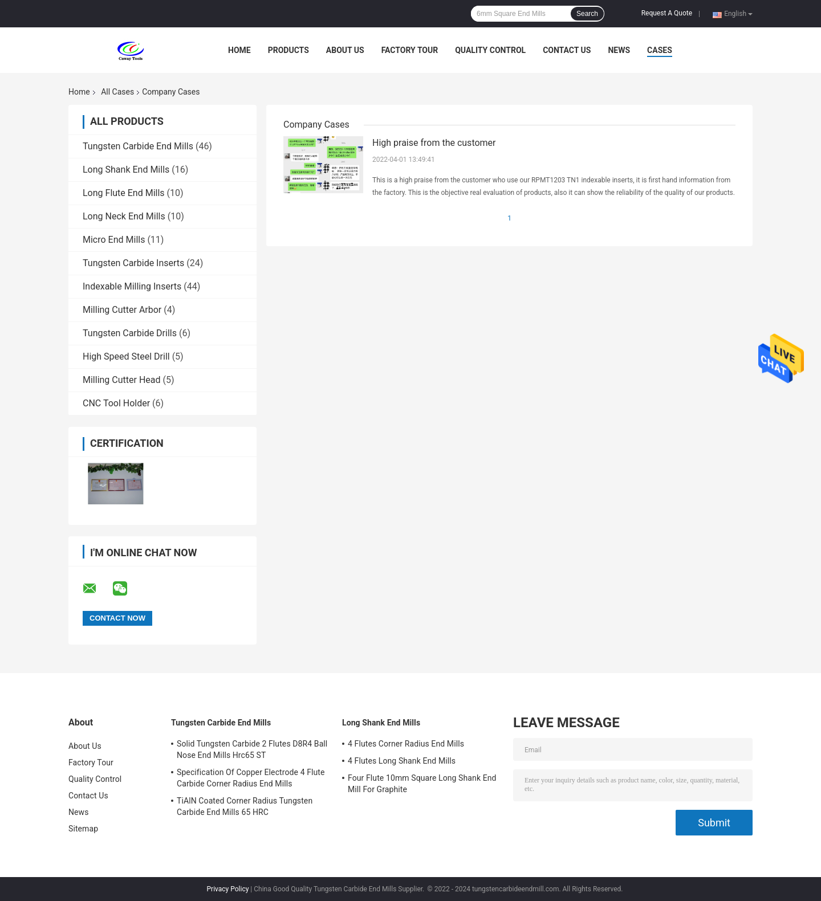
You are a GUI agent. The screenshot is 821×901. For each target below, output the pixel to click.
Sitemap (83, 828)
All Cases (117, 91)
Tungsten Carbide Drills (130, 333)
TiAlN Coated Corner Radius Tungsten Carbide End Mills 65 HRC (244, 806)
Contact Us (567, 50)
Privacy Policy (228, 889)
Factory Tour (409, 50)
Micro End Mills (114, 239)
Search (587, 14)
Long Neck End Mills (124, 216)
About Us (345, 50)
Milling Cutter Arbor (122, 309)
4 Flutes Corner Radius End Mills (406, 743)
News (619, 50)
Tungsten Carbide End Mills (138, 146)
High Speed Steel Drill (126, 356)
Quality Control (490, 50)
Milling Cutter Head (122, 379)
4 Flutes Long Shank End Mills (402, 760)
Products (288, 50)
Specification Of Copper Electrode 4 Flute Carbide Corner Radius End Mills (251, 778)
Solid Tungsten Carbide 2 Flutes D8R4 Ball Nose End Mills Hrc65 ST (252, 749)
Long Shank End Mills (126, 169)
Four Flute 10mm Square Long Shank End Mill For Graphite (422, 783)
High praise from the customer (434, 142)
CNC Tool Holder (116, 403)
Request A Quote (666, 13)
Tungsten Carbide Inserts (133, 263)
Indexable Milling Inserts (132, 286)
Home (239, 50)
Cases (659, 50)
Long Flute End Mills (124, 192)
